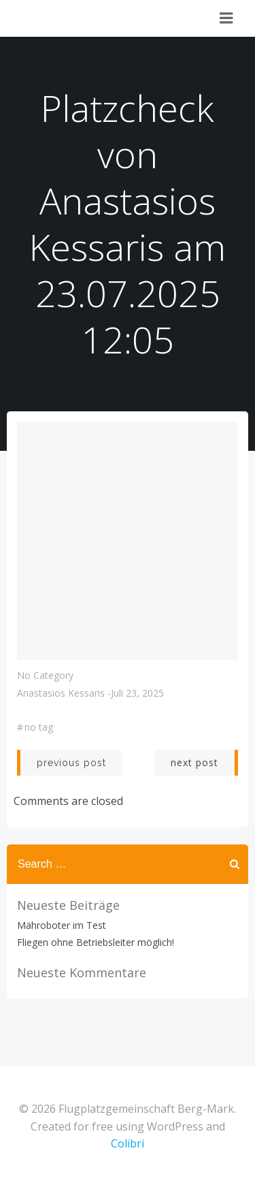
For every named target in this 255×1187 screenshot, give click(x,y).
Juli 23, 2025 (137, 692)
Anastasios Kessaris (61, 692)
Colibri (127, 1143)
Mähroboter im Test (61, 925)
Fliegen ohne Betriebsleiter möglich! (95, 942)
